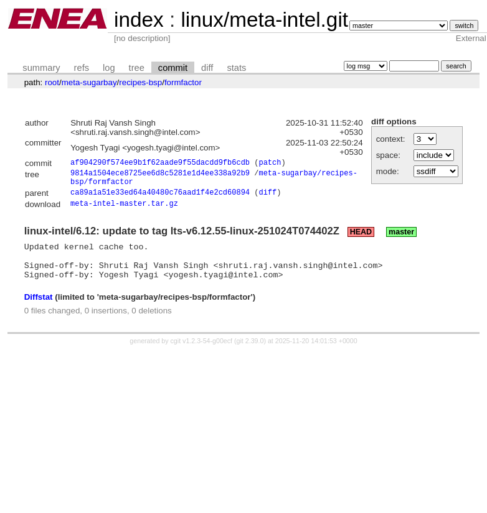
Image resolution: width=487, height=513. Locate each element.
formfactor (183, 82)
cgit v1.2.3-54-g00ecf (202, 355)
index (139, 19)
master (401, 238)
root (52, 82)
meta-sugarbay (89, 82)
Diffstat (38, 311)
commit (172, 68)
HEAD (361, 238)
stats (236, 68)
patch (269, 164)
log (109, 68)
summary (41, 68)
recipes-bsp (140, 82)
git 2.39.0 (250, 355)
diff (207, 68)
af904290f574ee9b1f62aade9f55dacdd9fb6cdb (160, 164)
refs (81, 68)
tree (136, 68)
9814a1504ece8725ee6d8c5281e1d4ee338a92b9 (160, 175)
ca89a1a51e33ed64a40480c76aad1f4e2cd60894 (160, 198)
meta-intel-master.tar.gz (124, 210)
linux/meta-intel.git (264, 19)
